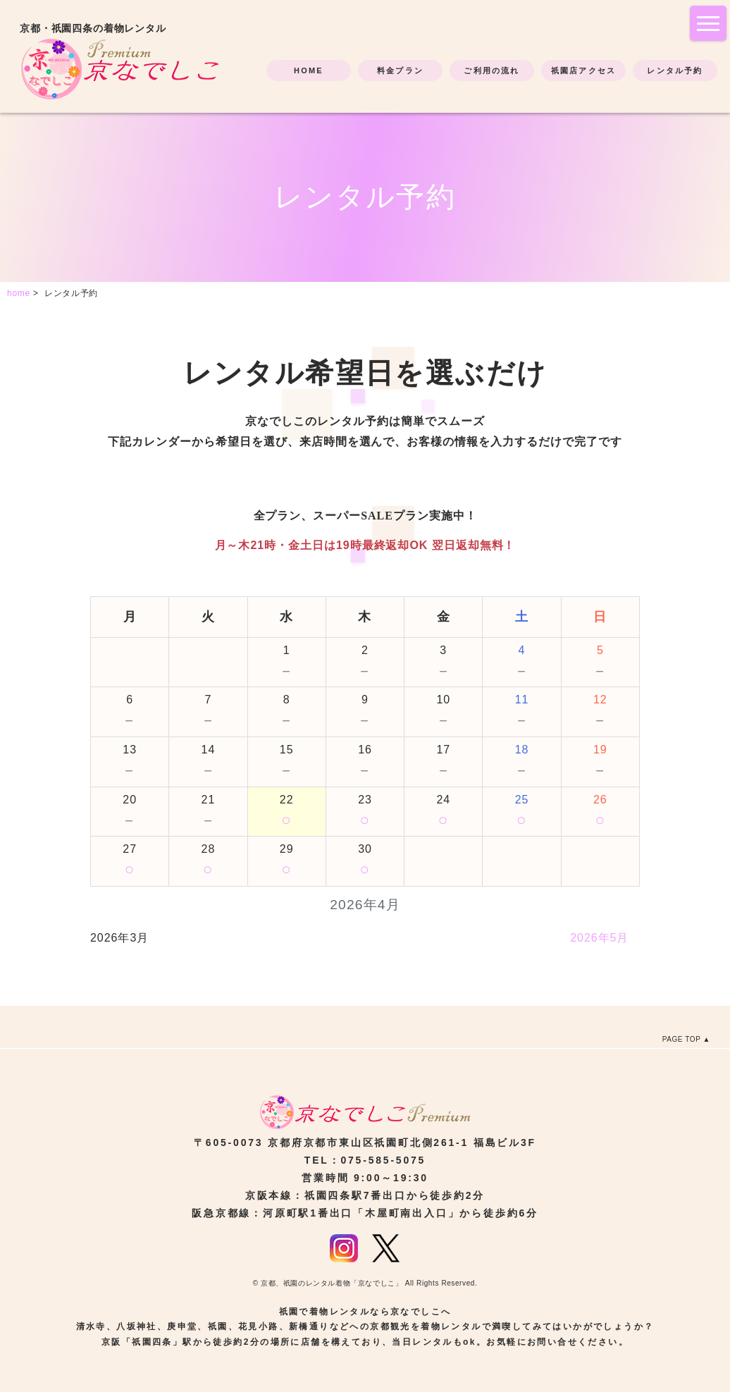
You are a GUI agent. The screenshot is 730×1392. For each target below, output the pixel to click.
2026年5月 (599, 938)
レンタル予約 (675, 70)
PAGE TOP (681, 1039)
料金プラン (400, 70)
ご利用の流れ (491, 70)
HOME (308, 70)
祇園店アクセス (583, 70)
